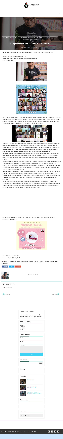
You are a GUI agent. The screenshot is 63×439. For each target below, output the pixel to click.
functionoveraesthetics (25, 264)
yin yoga (36, 264)
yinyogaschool (25, 267)
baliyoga (5, 264)
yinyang (49, 264)
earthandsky (13, 264)
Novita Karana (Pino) (25, 275)
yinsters (42, 264)
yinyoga (55, 264)
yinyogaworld (35, 267)
